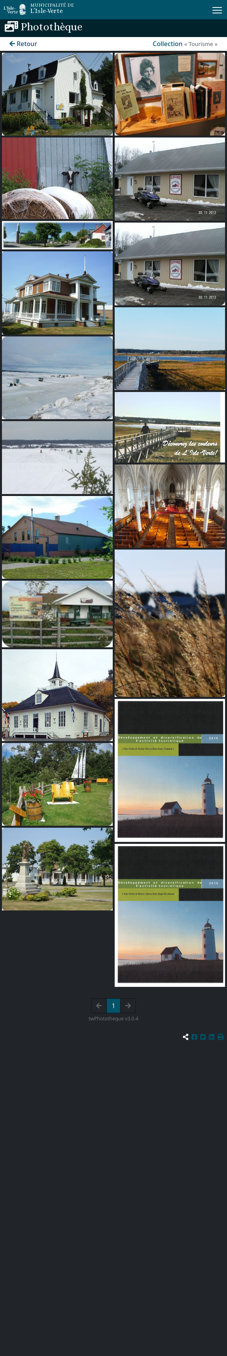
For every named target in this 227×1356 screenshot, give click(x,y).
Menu (217, 8)
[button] (221, 1037)
